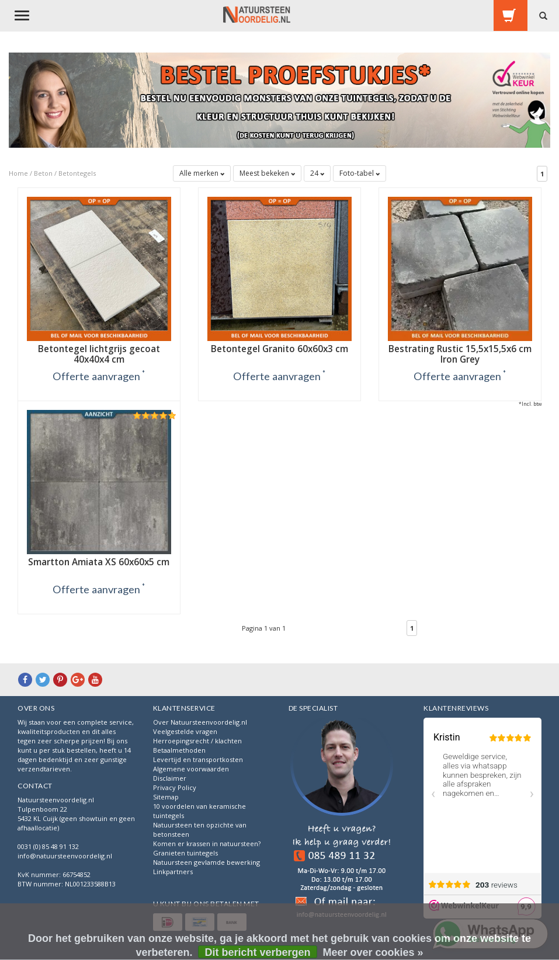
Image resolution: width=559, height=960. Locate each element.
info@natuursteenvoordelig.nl (65, 855)
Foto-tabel (359, 173)
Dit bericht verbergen (257, 952)
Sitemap (166, 796)
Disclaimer (169, 778)
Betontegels (77, 173)
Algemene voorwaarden (191, 768)
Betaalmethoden (179, 750)
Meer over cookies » (373, 952)
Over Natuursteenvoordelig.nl (200, 722)
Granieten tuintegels (185, 852)
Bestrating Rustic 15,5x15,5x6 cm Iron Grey (460, 354)
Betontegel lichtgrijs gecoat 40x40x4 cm (99, 354)
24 (317, 173)
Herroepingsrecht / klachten (197, 740)
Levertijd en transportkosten (198, 759)
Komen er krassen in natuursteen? (207, 843)
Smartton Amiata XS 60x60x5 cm (98, 562)
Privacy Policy (174, 787)
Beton (43, 173)
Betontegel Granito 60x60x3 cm (279, 349)
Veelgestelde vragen (185, 731)
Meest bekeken (267, 173)
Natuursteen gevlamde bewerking (206, 862)
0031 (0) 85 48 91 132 (48, 846)
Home (18, 173)
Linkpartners (173, 871)
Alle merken (201, 173)
